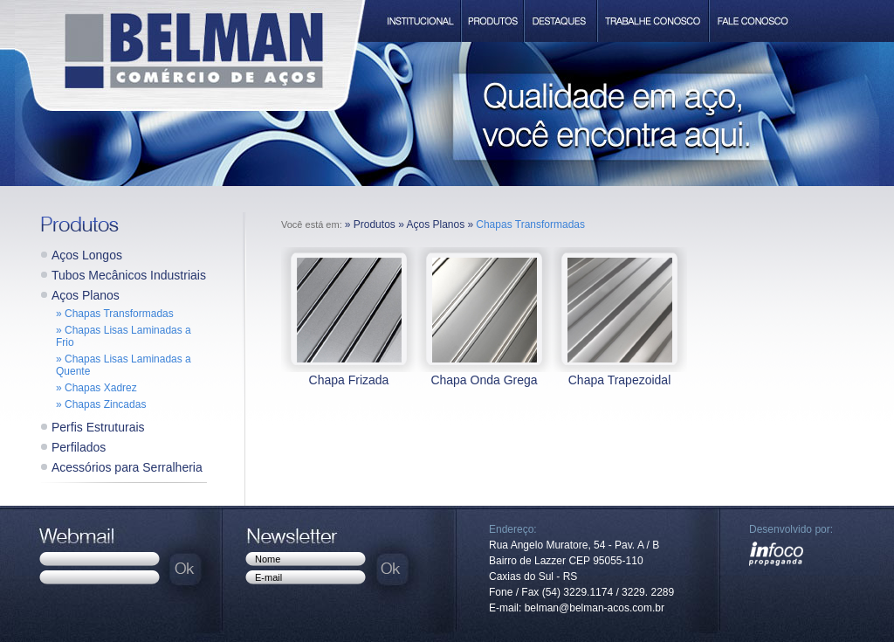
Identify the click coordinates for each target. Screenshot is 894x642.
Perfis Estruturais (98, 427)
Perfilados (79, 447)
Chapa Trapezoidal (619, 380)
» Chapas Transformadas (115, 313)
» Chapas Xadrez (96, 388)
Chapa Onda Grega (483, 380)
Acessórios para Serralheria (127, 467)
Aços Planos (86, 295)
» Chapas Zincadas (101, 404)
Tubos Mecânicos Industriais (129, 275)
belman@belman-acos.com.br (594, 608)
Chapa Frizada (349, 380)
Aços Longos (87, 255)
